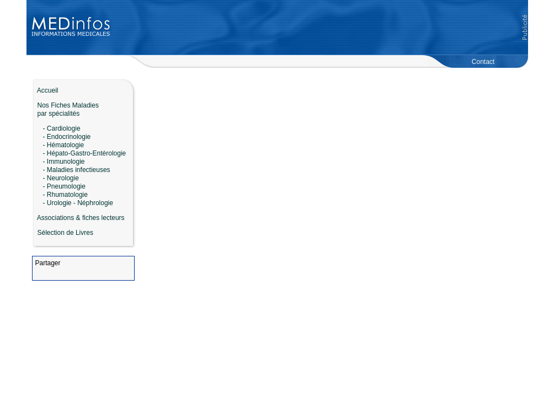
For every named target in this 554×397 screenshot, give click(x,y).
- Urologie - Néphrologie (78, 203)
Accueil (45, 90)
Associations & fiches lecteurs (81, 218)
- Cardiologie (62, 128)
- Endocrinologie (67, 137)
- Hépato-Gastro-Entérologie (84, 153)
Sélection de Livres (65, 233)
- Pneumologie (64, 186)
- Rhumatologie (65, 194)
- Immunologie (64, 161)
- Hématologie (63, 145)
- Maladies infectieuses (76, 170)
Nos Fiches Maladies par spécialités (65, 109)
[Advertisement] (319, 27)
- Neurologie (61, 178)
